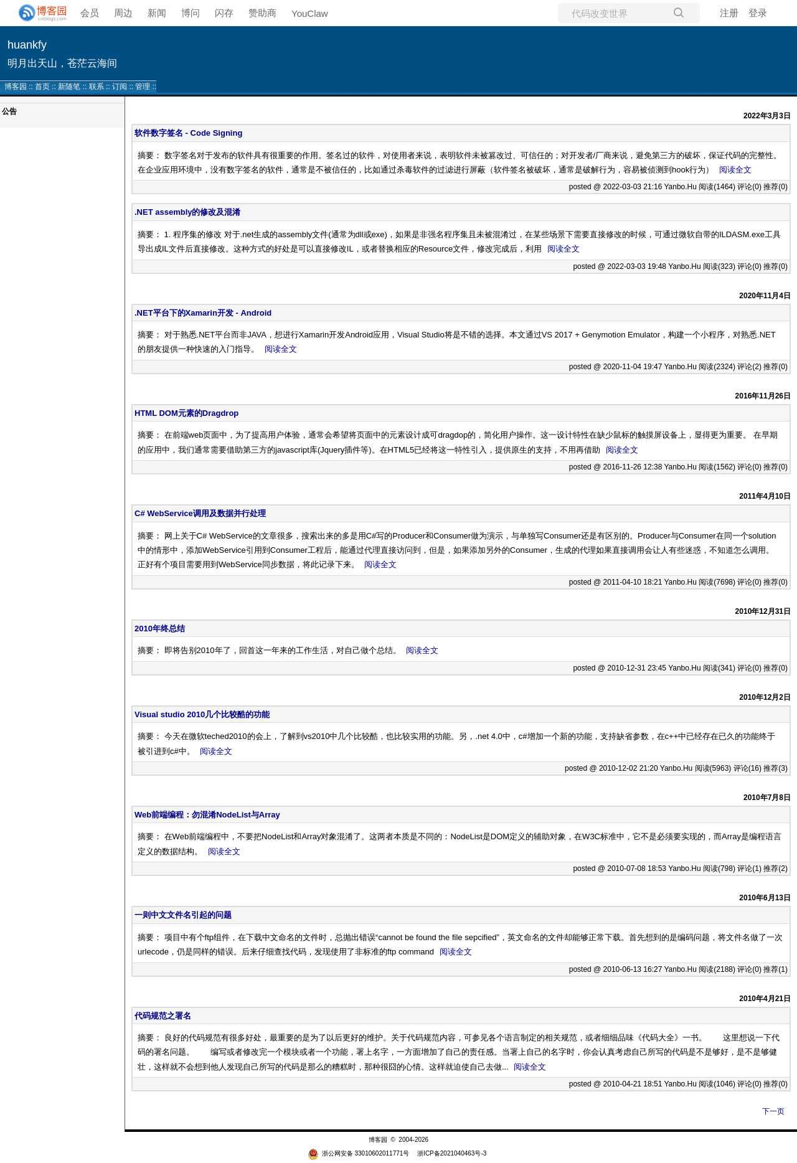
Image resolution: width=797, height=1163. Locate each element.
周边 (123, 12)
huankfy (27, 45)
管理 (142, 86)
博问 (190, 12)
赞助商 (262, 12)
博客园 (15, 86)
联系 (96, 86)
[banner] (37, 13)
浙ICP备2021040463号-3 (451, 1153)
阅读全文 (735, 169)
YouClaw (309, 13)
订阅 (119, 86)
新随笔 (69, 86)
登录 (757, 12)
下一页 (773, 1111)
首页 (42, 86)
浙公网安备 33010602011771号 (359, 1153)
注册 (729, 12)
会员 (89, 12)
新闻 (157, 12)
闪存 (224, 12)
